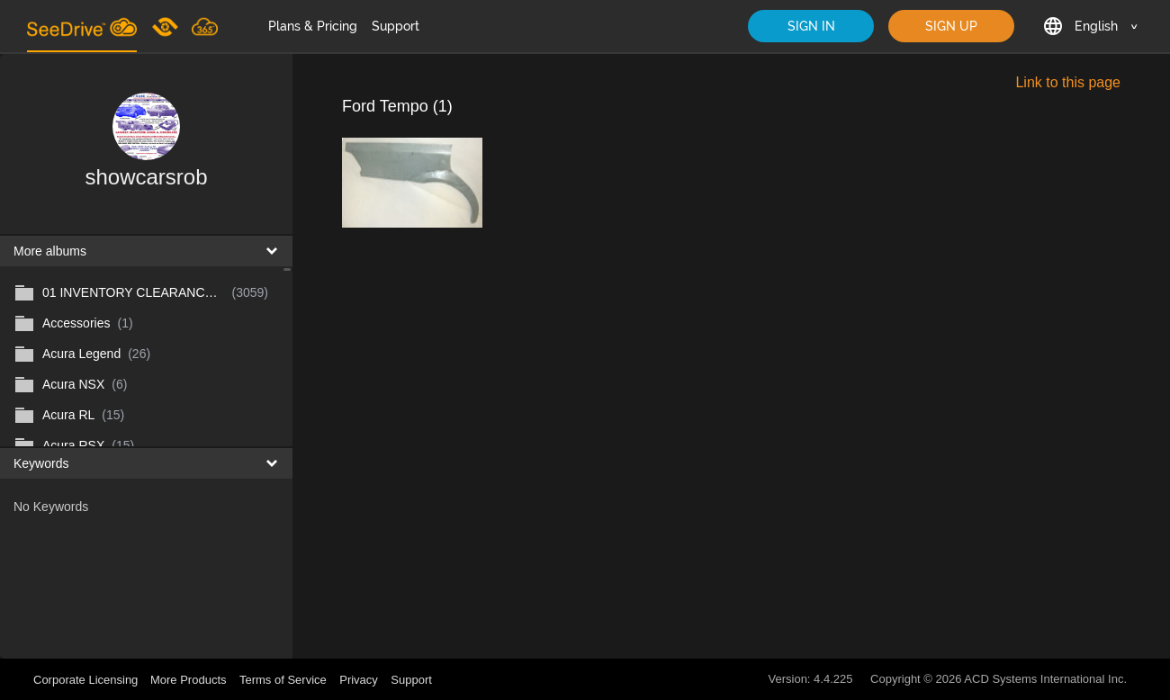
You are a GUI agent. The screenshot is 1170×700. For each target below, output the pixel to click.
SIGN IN (811, 26)
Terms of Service (283, 680)
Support (395, 26)
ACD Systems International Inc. (1045, 679)
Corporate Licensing (87, 680)
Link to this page (1067, 82)
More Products (188, 680)
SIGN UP (951, 26)
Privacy (358, 680)
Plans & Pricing (312, 26)
